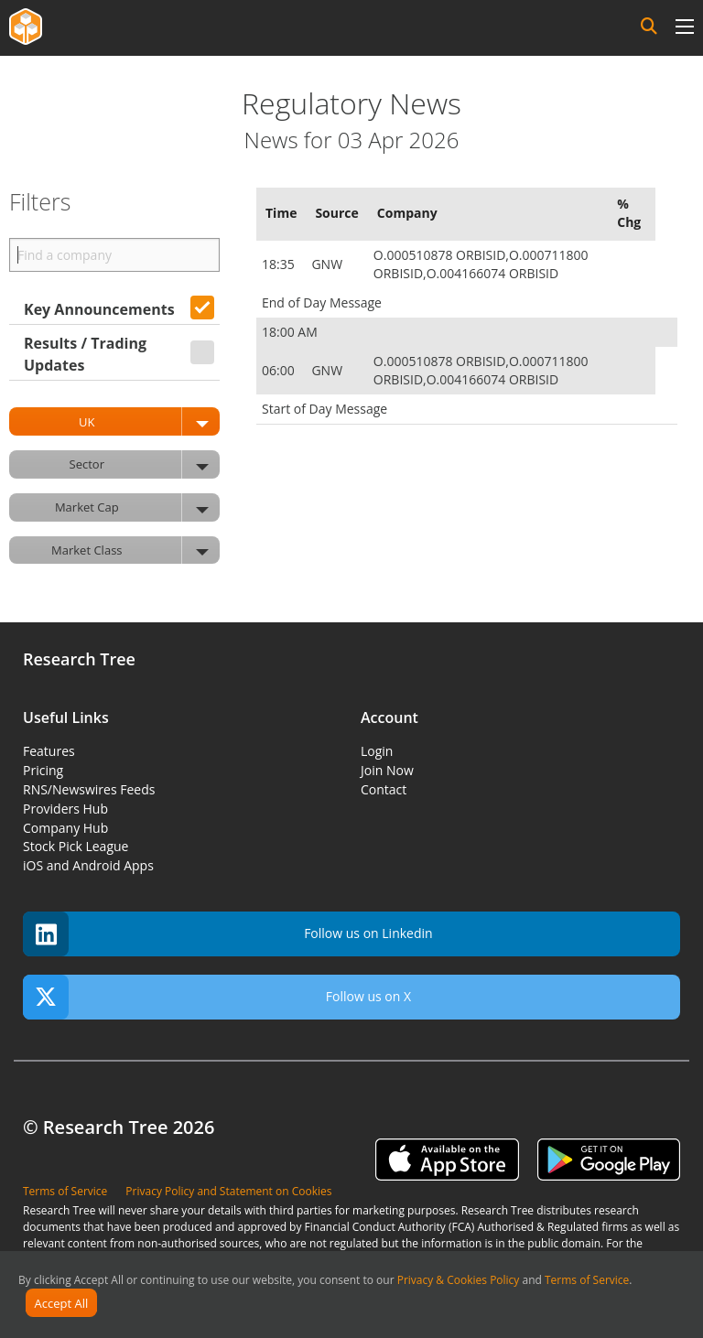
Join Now (387, 770)
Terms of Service (587, 1280)
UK (149, 421)
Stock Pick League (75, 846)
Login (377, 751)
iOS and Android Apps (88, 865)
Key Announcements (99, 309)
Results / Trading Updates (85, 354)
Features (49, 751)
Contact (383, 789)
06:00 (279, 370)
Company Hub (65, 827)
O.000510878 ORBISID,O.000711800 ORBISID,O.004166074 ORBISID (481, 264)
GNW (328, 264)
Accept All (62, 1303)
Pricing (43, 770)
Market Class (135, 550)
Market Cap (137, 507)
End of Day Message (322, 302)
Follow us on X (217, 997)
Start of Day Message (324, 408)
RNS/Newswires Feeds (89, 789)
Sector (145, 464)
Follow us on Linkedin (228, 934)
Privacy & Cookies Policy (458, 1280)
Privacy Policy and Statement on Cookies (228, 1191)
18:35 (279, 264)
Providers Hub (65, 808)
